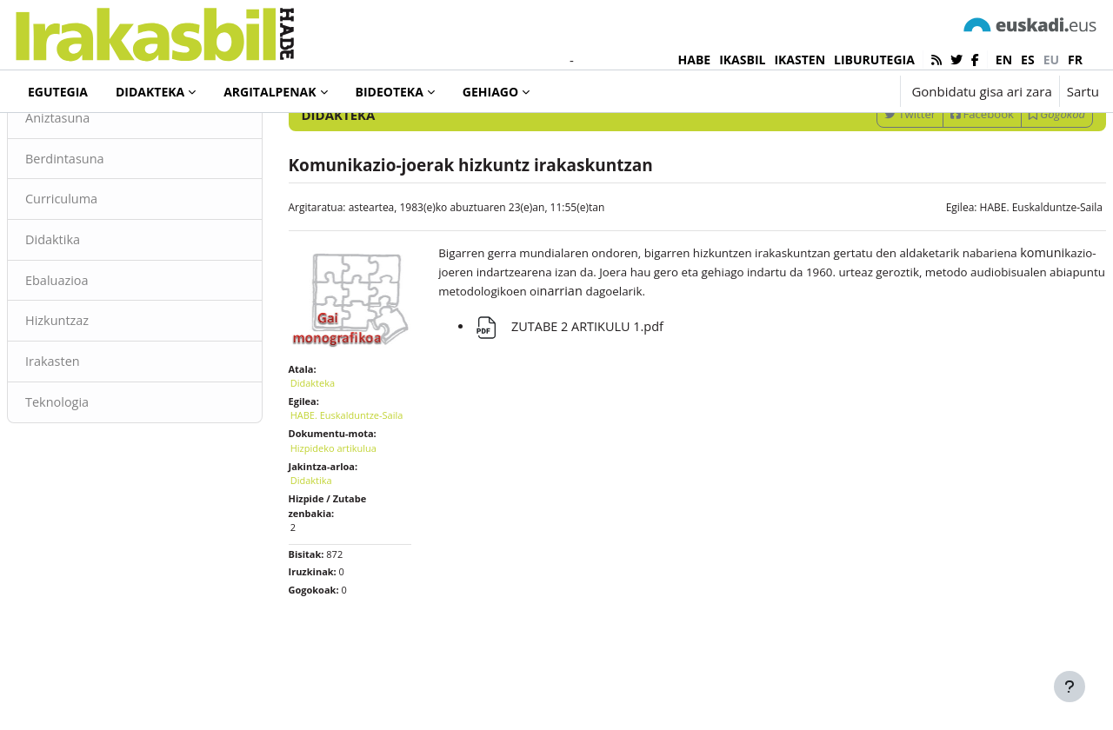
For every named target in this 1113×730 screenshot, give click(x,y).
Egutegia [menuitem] (58, 91)
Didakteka (73, 138)
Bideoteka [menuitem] (389, 91)
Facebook (940, 185)
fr (1075, 59)
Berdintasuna (108, 230)
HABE (694, 59)
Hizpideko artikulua (354, 524)
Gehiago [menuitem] (490, 91)
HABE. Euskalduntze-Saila (999, 278)
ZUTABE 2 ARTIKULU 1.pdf (581, 399)
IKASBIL (742, 59)
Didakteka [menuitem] (150, 91)
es (1028, 59)
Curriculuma (104, 272)
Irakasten (95, 437)
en (1004, 59)
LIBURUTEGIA (874, 59)
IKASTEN (799, 59)
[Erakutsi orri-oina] (1069, 686)
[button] (832, 91)
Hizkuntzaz (100, 395)
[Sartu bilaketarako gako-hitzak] (913, 138)
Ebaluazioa (99, 354)
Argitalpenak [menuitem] (269, 91)
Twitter (868, 185)
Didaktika (95, 313)
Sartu (1083, 91)
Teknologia (100, 478)
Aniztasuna (100, 189)
